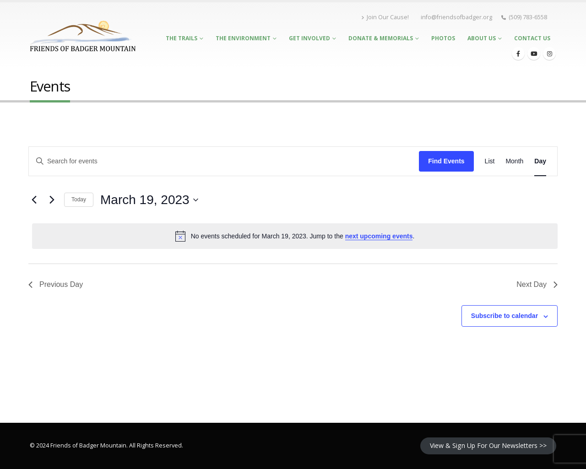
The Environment (243, 38)
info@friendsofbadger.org (456, 17)
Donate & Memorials (380, 38)
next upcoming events (379, 236)
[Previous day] (33, 199)
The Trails (181, 38)
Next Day (537, 284)
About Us (481, 38)
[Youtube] (533, 53)
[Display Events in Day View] (540, 161)
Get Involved (309, 38)
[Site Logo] (83, 36)
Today (78, 199)
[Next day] (51, 199)
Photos (443, 38)
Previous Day (55, 284)
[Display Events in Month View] (514, 161)
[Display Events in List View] (490, 161)
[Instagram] (549, 53)
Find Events (446, 161)
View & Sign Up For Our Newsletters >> (488, 445)
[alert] (295, 236)
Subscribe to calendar (504, 315)
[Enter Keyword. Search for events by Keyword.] (224, 161)
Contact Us (532, 38)
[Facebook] (518, 53)
